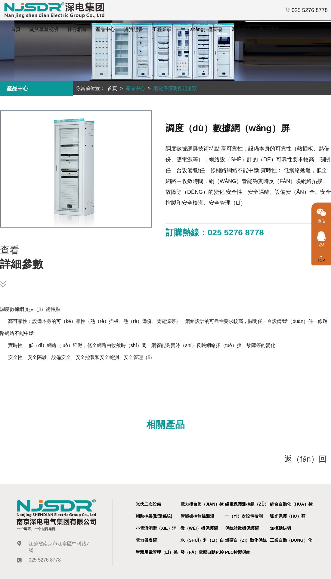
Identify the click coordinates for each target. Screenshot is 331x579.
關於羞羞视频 (43, 29)
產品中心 (105, 29)
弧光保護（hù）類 (287, 516)
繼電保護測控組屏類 (175, 88)
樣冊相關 (77, 29)
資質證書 (133, 29)
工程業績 (162, 29)
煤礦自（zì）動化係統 (246, 540)
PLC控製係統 (237, 552)
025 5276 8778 (306, 10)
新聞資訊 (241, 29)
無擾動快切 (280, 528)
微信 (321, 219)
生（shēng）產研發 (202, 29)
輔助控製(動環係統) (154, 516)
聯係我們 (269, 29)
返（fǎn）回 (305, 458)
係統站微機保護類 (242, 528)
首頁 (15, 29)
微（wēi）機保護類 (199, 528)
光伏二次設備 (148, 504)
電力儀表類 (146, 540)
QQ (321, 242)
